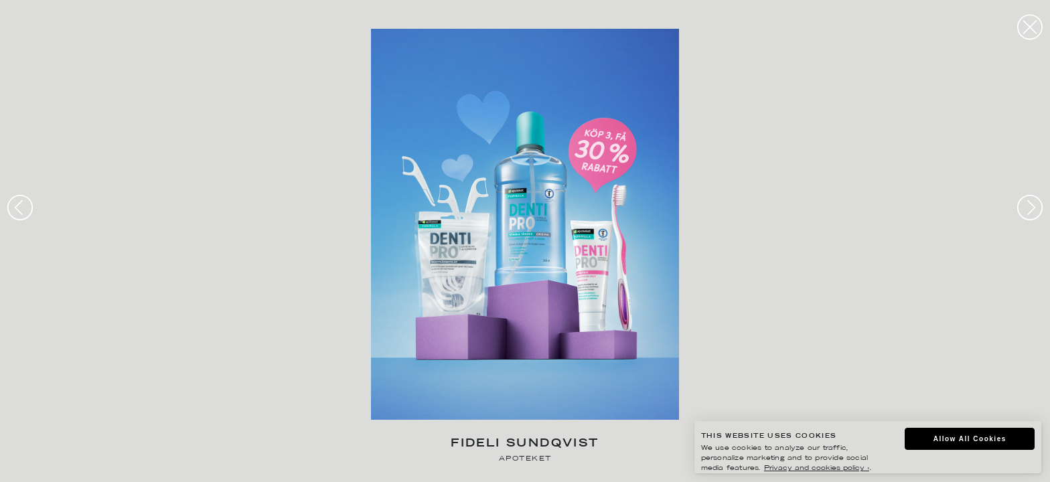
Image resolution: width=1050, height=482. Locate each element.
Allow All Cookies (969, 439)
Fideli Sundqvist (525, 444)
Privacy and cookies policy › (816, 468)
